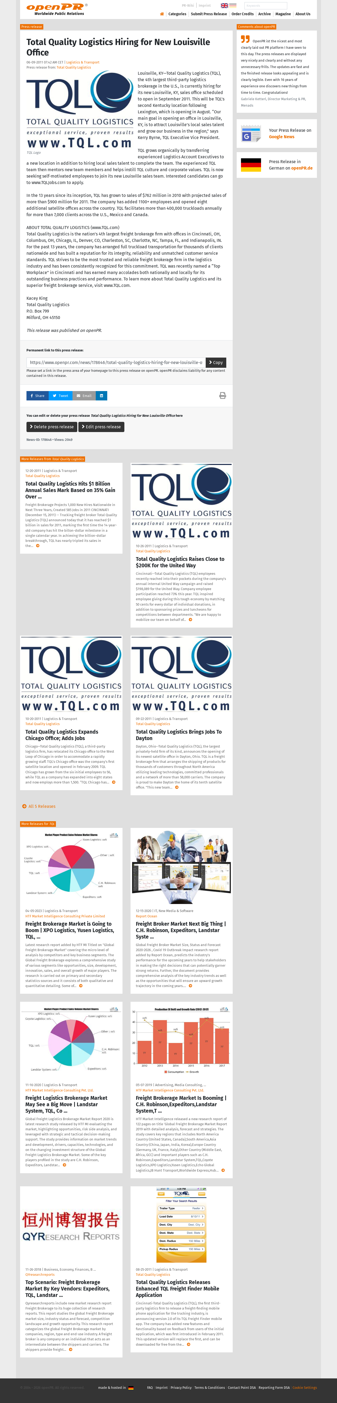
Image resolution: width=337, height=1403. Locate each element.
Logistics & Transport (82, 62)
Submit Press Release (209, 14)
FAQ (150, 1388)
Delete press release (52, 426)
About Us (303, 14)
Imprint (205, 5)
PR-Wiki (188, 5)
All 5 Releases (37, 806)
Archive (264, 14)
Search (298, 5)
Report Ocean (146, 916)
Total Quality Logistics (74, 67)
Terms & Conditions (209, 1388)
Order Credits (243, 14)
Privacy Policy (181, 1388)
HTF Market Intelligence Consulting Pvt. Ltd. (59, 1090)
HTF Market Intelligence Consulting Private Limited (65, 916)
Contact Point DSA (242, 1388)
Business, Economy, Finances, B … (70, 1269)
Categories (177, 14)
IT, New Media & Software (173, 911)
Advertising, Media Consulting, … (180, 1085)
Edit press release (101, 426)
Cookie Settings (305, 1388)
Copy (216, 362)
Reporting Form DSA (274, 1388)
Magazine (283, 14)
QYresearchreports (40, 1275)
